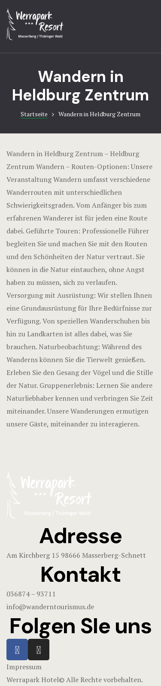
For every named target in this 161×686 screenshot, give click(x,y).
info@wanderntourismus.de (50, 606)
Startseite (34, 114)
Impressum (24, 666)
